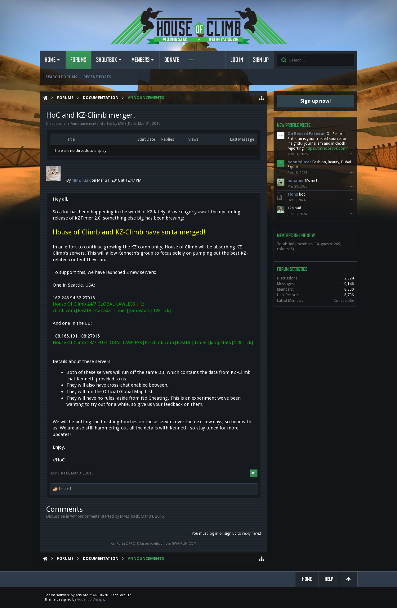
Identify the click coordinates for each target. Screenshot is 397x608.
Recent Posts (97, 77)
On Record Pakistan (307, 134)
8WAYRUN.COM (184, 544)
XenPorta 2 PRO (123, 544)
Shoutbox (106, 60)
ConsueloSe (343, 300)
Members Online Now (296, 235)
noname (296, 181)
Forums (78, 60)
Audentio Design (90, 599)
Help (329, 579)
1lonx (293, 194)
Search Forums (61, 77)
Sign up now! (315, 101)
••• (351, 154)
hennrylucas (299, 162)
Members (140, 60)
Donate (171, 60)
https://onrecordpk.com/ (327, 148)
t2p (291, 208)
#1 (254, 473)
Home (50, 60)
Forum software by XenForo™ (88, 595)
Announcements (84, 123)
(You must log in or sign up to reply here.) (225, 533)
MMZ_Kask (127, 123)
